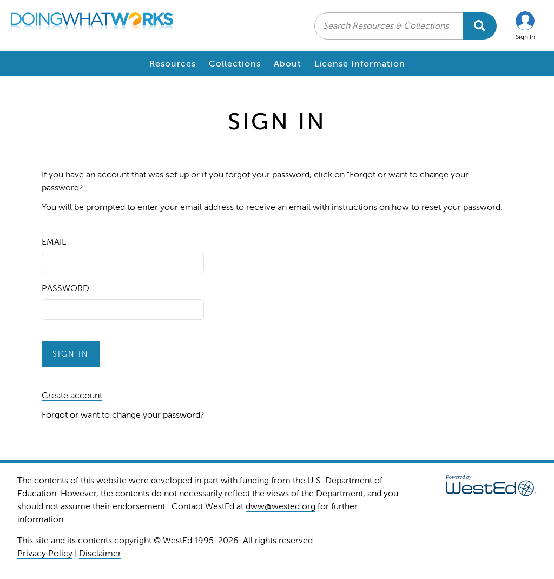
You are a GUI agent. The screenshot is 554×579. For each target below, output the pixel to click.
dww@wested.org (280, 506)
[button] (525, 25)
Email (54, 242)
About (287, 64)
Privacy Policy (44, 553)
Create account (72, 395)
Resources (172, 64)
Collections (235, 64)
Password (65, 288)
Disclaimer (100, 553)
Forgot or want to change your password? (123, 415)
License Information (359, 64)
